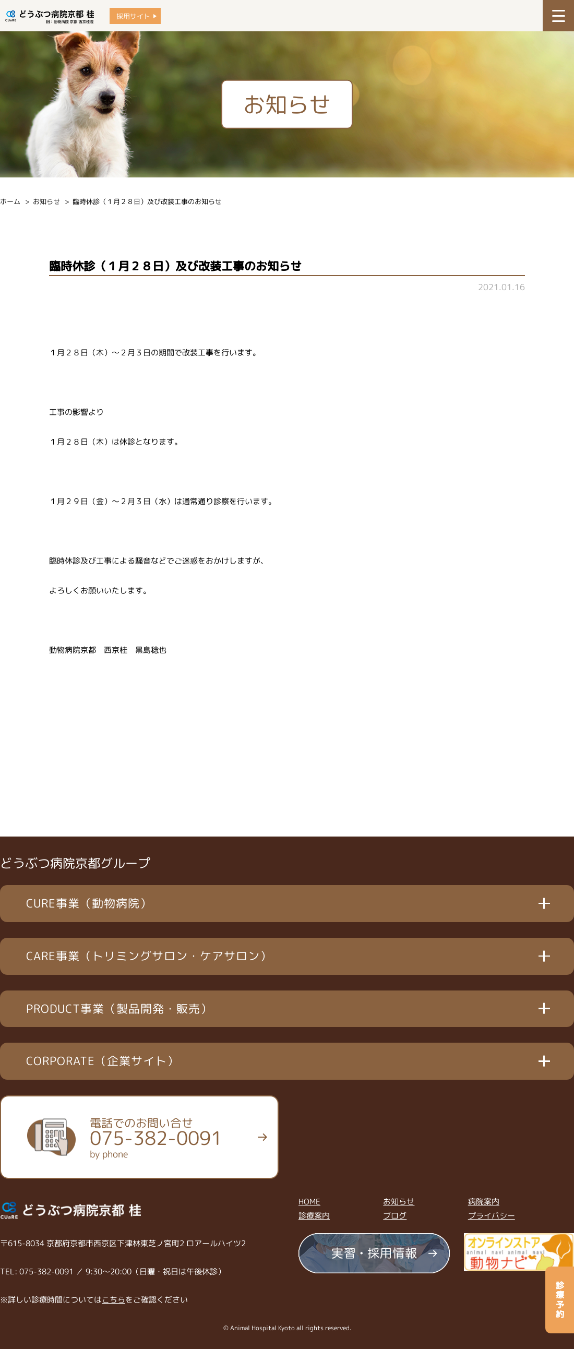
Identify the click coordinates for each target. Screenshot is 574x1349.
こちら (113, 1299)
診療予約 (560, 1300)
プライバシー (491, 1215)
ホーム (10, 201)
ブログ (394, 1215)
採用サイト (133, 16)
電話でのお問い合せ (156, 1138)
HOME (309, 1201)
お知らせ (46, 201)
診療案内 (314, 1215)
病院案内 (483, 1201)
